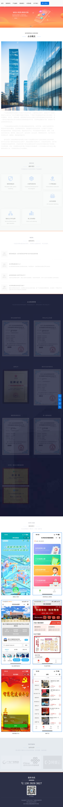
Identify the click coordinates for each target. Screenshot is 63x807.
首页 (2, 3)
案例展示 (22, 3)
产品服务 (15, 3)
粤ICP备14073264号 (31, 802)
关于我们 (35, 3)
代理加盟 (29, 3)
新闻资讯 (8, 3)
